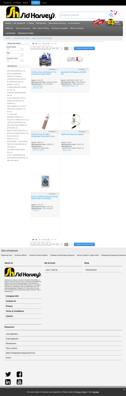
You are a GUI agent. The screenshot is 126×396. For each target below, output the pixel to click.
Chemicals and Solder (21, 38)
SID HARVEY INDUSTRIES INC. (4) (16, 151)
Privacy (9, 306)
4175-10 (36, 210)
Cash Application (12, 334)
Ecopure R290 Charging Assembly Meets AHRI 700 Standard (44, 197)
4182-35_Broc (38, 86)
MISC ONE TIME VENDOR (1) (17, 125)
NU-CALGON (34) (13, 136)
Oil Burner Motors (21, 255)
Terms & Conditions (15, 311)
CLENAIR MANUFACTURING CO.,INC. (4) (16, 88)
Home (8, 38)
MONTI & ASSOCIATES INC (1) (17, 130)
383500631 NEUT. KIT (70, 86)
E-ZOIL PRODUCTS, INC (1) (16, 98)
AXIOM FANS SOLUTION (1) (16, 79)
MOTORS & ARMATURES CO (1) (18, 133)
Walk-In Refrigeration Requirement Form (20, 353)
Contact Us (8, 3)
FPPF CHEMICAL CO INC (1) (16, 106)
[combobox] (87, 15)
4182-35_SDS (38, 88)
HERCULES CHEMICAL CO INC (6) (16, 110)
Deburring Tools (6, 255)
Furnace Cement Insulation (38, 255)
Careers (36, 3)
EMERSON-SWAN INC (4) (15, 101)
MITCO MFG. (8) (12, 128)
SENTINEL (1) (11, 147)
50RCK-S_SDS (38, 150)
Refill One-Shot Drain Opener (72, 134)
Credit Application (12, 339)
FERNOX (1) (11, 103)
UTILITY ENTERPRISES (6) (16, 155)
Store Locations (11, 348)
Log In (44, 3)
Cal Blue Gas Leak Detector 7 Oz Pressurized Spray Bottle (43, 73)
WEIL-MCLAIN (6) (13, 160)
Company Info (12, 296)
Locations (17, 3)
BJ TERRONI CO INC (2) (15, 82)
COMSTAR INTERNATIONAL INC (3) (16, 94)
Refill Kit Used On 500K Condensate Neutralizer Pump (43, 135)
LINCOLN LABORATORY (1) (16, 122)
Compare (52, 69)
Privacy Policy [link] (80, 392)
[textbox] (85, 15)
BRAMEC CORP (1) (13, 84)
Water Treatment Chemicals (41, 38)
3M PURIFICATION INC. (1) (16, 71)
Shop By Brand (91, 270)
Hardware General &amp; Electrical (62, 255)
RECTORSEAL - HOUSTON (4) (17, 141)
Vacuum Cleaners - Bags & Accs (88, 255)
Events (25, 3)
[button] (124, 389)
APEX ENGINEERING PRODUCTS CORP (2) (14, 75)
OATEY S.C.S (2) (12, 139)
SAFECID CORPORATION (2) (17, 144)
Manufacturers (11, 343)
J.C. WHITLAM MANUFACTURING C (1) (15, 116)
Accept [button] (96, 392)
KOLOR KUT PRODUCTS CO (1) (18, 120)
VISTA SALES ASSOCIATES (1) (17, 158)
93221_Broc (67, 150)
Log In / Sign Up (51, 270)
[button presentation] (22, 49)
